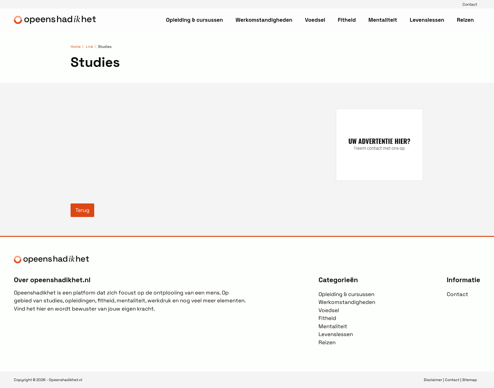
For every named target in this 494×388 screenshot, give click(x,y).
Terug (82, 210)
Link (89, 46)
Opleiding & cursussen (194, 19)
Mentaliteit (382, 19)
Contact (469, 4)
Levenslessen (427, 19)
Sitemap (469, 379)
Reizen (465, 19)
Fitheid (347, 19)
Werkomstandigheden (264, 19)
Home (76, 46)
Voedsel (315, 19)
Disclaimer (433, 379)
